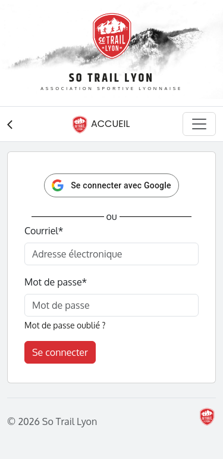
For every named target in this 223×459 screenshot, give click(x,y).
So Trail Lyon (111, 78)
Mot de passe (55, 282)
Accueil (100, 125)
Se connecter (60, 352)
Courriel (43, 231)
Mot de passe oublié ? (64, 325)
